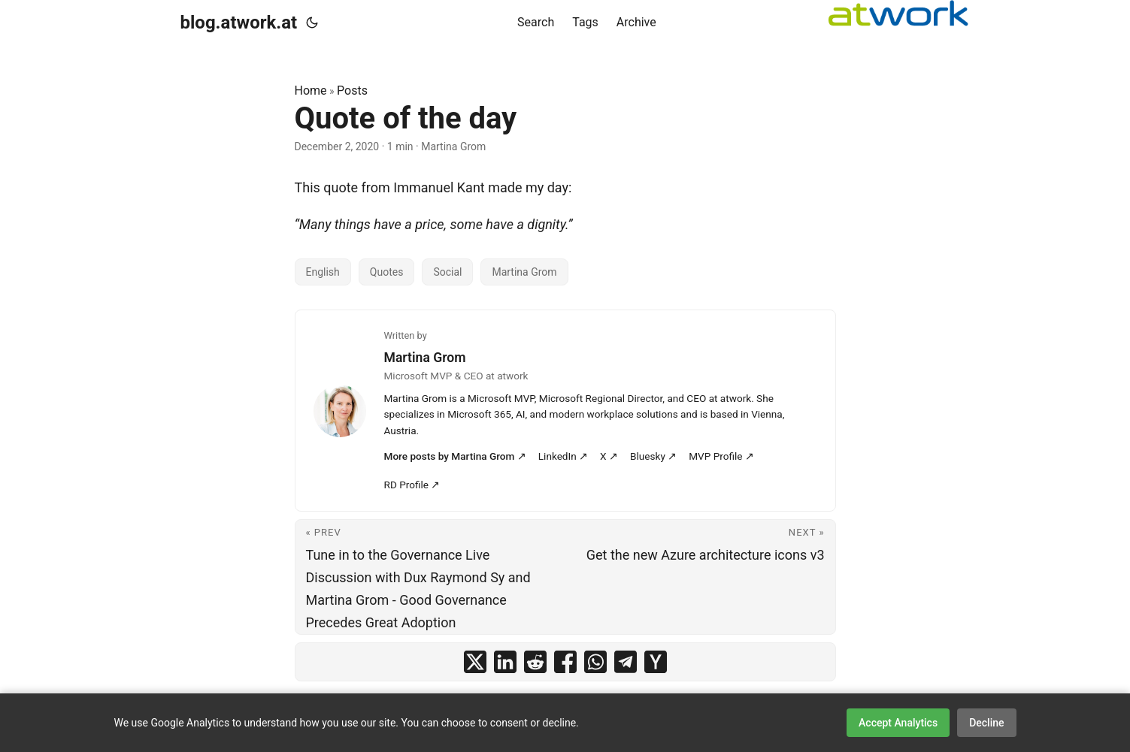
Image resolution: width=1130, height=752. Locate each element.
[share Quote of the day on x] (475, 662)
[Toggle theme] (312, 22)
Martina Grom (524, 272)
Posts (352, 90)
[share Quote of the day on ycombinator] (655, 662)
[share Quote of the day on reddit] (535, 662)
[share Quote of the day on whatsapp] (595, 662)
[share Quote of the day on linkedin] (505, 662)
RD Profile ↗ (412, 485)
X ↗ (609, 456)
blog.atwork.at (239, 22)
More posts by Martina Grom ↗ (455, 456)
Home (311, 90)
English (323, 272)
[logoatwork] (898, 13)
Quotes (387, 272)
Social (447, 272)
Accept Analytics (898, 723)
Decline (986, 723)
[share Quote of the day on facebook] (565, 662)
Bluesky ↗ (653, 456)
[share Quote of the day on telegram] (625, 662)
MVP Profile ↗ (721, 456)
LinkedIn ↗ (563, 456)
